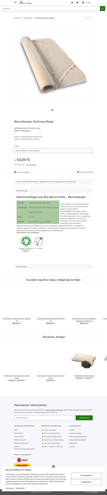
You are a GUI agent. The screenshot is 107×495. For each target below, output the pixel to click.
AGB (15, 430)
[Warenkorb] (86, 2)
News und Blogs (75, 433)
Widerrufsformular (21, 443)
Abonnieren (84, 418)
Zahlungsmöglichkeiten (78, 436)
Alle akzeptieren (86, 475)
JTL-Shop (95, 492)
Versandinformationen (77, 440)
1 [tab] (52, 110)
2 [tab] (54, 110)
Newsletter (73, 443)
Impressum (18, 433)
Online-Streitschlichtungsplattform (24, 447)
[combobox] (53, 150)
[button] (72, 2)
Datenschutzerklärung (54, 410)
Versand (33, 165)
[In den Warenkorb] (16, 25)
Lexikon (72, 430)
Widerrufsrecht (20, 440)
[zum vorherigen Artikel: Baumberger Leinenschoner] (85, 18)
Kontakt (72, 446)
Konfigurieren (86, 482)
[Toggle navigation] (15, 1)
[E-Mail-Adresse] (45, 417)
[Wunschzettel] (77, 2)
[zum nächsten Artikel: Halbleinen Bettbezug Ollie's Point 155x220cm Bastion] (90, 18)
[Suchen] (51, 8)
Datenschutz (19, 436)
